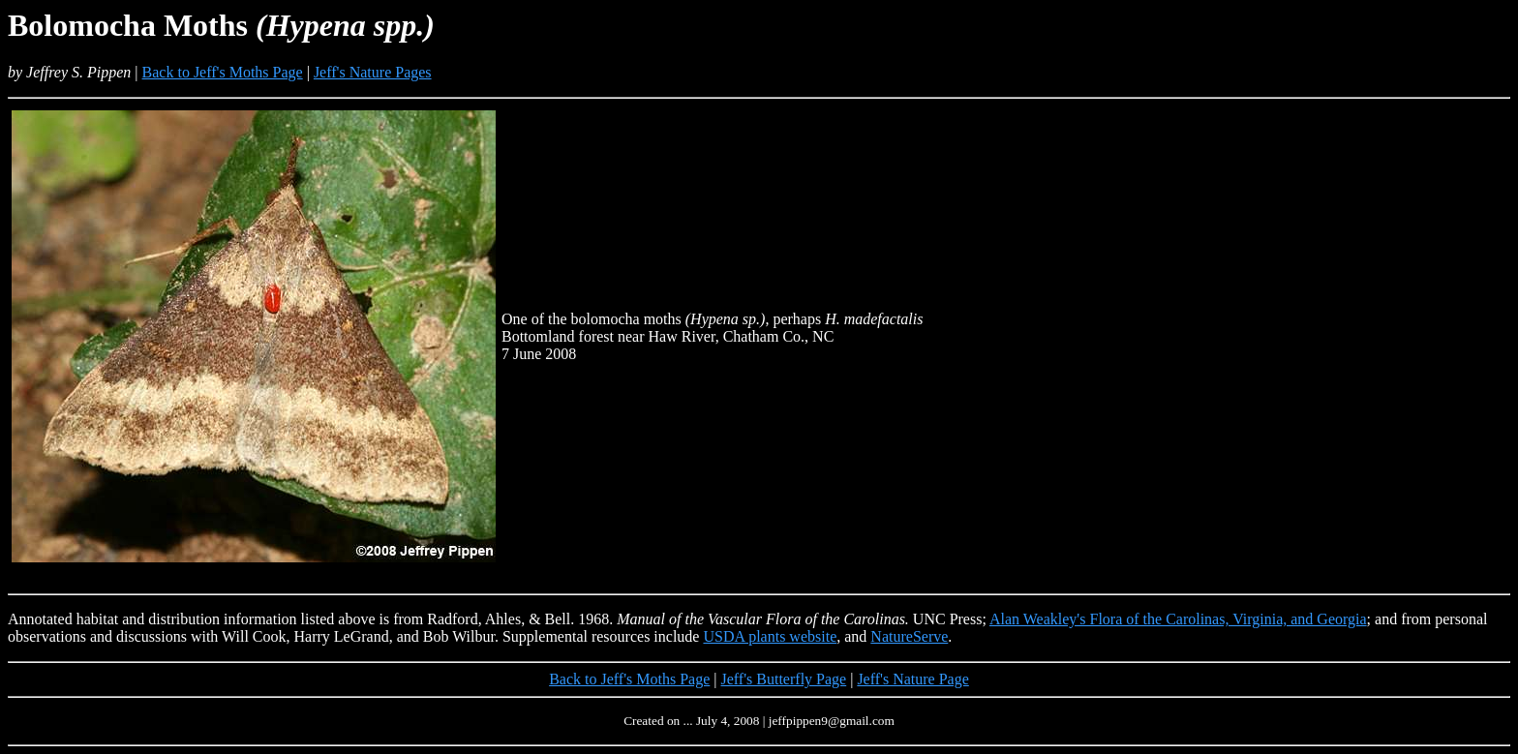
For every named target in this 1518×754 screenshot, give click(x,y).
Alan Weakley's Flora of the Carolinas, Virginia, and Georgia (1178, 619)
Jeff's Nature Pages (373, 72)
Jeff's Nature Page (912, 679)
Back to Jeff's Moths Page (222, 72)
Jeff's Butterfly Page (784, 679)
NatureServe (909, 636)
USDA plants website (769, 636)
